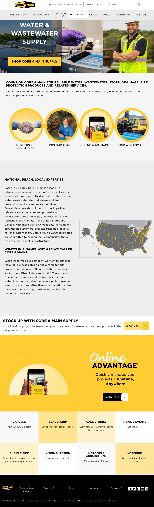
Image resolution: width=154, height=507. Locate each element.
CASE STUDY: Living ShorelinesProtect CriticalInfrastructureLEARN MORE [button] (72, 70)
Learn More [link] (112, 397)
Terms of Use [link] (91, 501)
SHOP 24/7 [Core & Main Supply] (133, 325)
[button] (93, 4)
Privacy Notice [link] (108, 501)
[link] (26, 125)
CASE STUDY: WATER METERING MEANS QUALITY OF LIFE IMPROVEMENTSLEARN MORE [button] (78, 70)
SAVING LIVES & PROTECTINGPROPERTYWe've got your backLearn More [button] (81, 70)
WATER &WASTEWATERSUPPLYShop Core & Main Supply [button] (75, 70)
